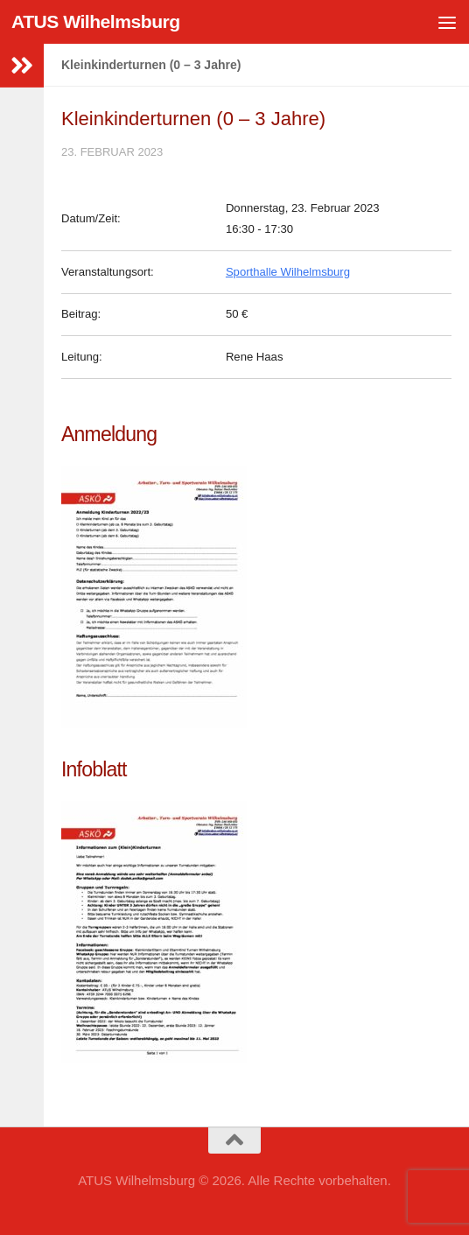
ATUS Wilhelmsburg (95, 21)
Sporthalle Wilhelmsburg (288, 271)
